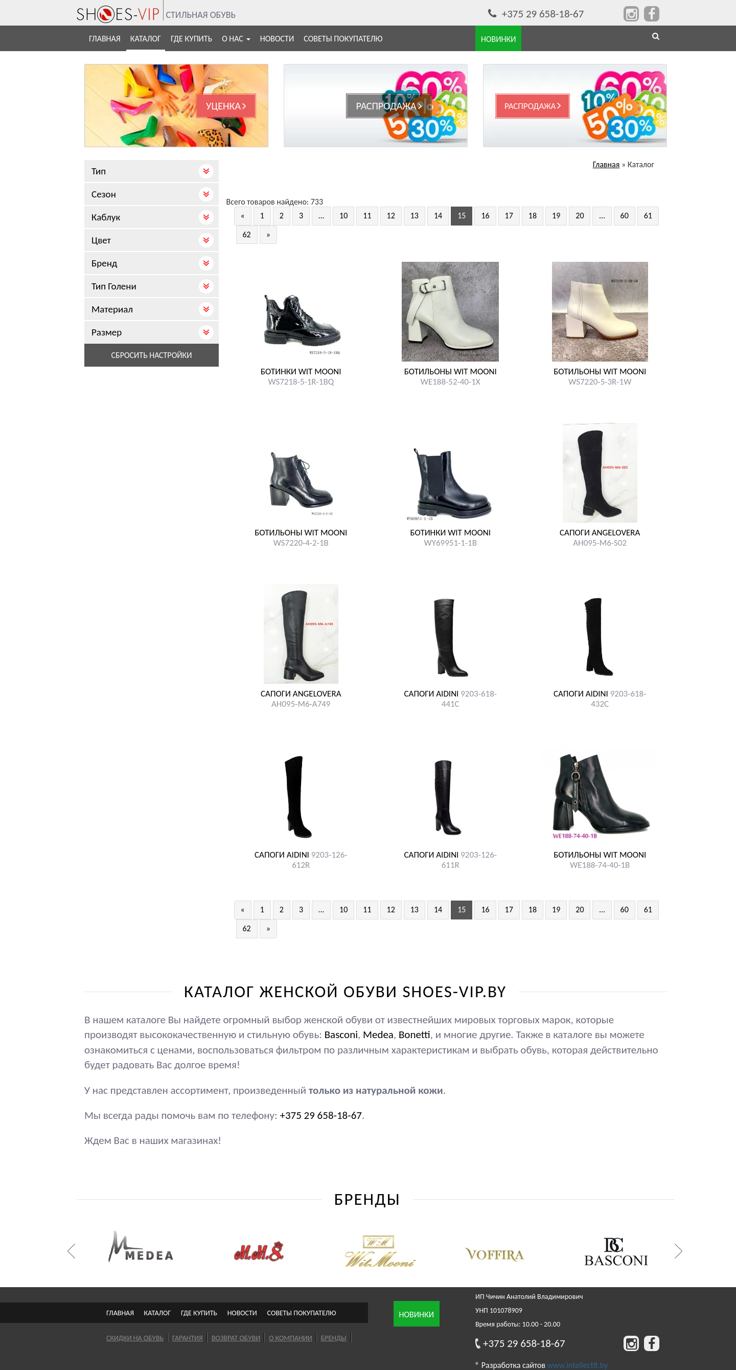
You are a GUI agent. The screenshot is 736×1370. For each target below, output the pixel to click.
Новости (277, 38)
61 (648, 215)
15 (461, 215)
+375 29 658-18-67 (536, 13)
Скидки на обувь (135, 1338)
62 (247, 234)
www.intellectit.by (577, 1365)
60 (624, 215)
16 (485, 215)
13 (414, 215)
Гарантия (187, 1338)
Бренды (334, 1338)
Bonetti (414, 1034)
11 (367, 215)
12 (391, 215)
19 (556, 215)
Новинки (416, 1314)
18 (532, 215)
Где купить (191, 38)
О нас (236, 38)
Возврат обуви (236, 1338)
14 (438, 215)
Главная (105, 38)
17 (509, 215)
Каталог (145, 38)
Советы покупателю (343, 38)
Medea (378, 1034)
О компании (290, 1338)
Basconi (341, 1034)
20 (580, 215)
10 (343, 215)
